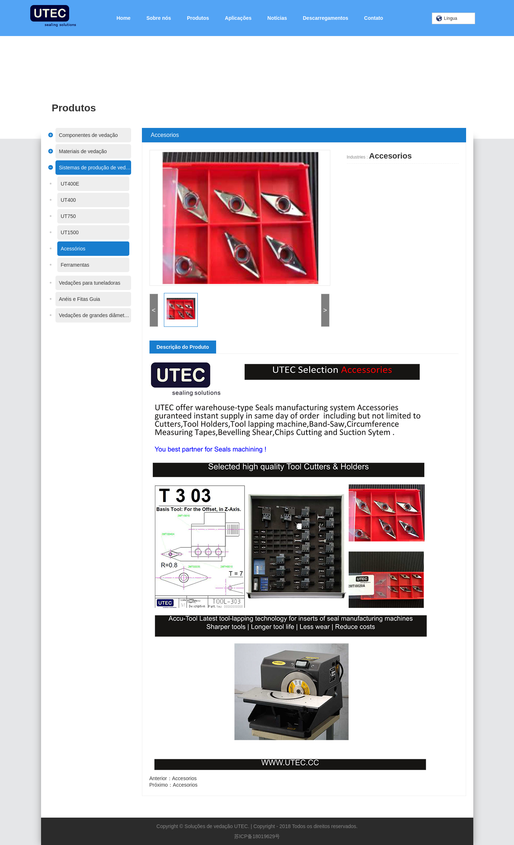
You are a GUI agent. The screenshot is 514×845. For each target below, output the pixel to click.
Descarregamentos (325, 18)
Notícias (277, 18)
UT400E (58, 184)
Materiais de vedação (71, 151)
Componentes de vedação (77, 135)
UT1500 (58, 232)
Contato (373, 18)
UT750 (56, 216)
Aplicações (238, 18)
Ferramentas (63, 265)
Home (124, 18)
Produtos (198, 18)
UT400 (56, 200)
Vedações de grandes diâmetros (84, 315)
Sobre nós (158, 18)
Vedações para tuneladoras (78, 283)
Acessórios (61, 249)
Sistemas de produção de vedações (84, 167)
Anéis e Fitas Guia (68, 299)
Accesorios (195, 778)
